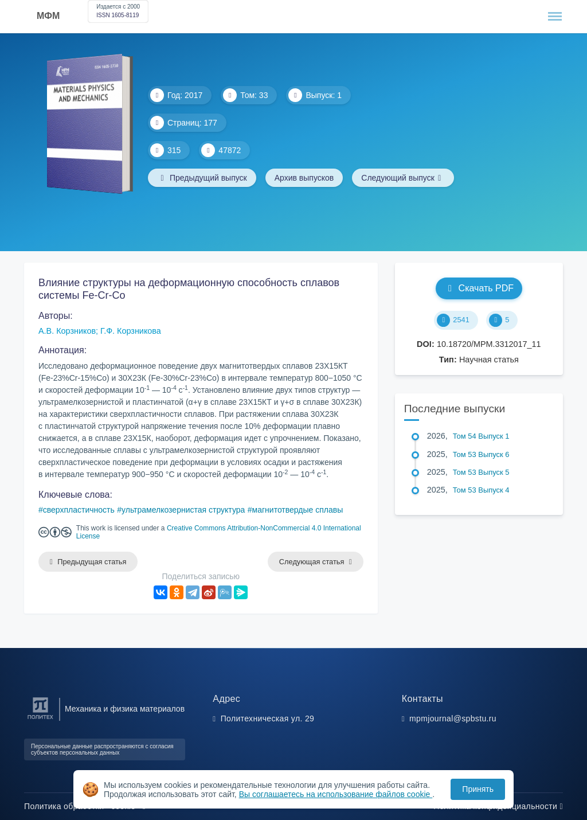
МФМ (48, 16)
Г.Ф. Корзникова (130, 330)
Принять (478, 789)
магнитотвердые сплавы (297, 509)
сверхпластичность (79, 509)
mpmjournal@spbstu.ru (452, 718)
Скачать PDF (479, 288)
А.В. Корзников (67, 330)
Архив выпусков (304, 177)
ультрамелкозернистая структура (183, 509)
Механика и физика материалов (125, 708)
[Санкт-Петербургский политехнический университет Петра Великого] (40, 719)
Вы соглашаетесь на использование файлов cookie (336, 794)
